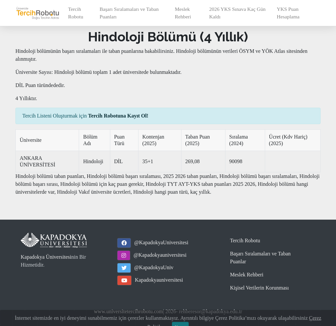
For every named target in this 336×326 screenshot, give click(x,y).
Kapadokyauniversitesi (159, 280)
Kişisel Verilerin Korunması (259, 288)
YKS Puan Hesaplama (288, 12)
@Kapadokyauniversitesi (160, 255)
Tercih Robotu (75, 12)
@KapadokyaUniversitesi (161, 242)
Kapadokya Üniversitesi (46, 257)
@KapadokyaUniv (154, 267)
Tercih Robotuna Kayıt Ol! (118, 116)
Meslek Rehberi (183, 12)
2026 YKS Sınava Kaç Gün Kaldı (237, 12)
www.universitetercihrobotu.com (128, 311)
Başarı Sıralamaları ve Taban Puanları (128, 12)
